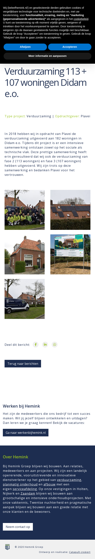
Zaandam (28, 493)
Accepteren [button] (70, 542)
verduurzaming (69, 480)
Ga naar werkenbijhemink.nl (26, 433)
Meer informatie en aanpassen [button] (47, 551)
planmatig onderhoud (20, 484)
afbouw (49, 484)
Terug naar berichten (22, 364)
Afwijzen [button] (25, 542)
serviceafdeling (25, 489)
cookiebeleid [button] (81, 514)
